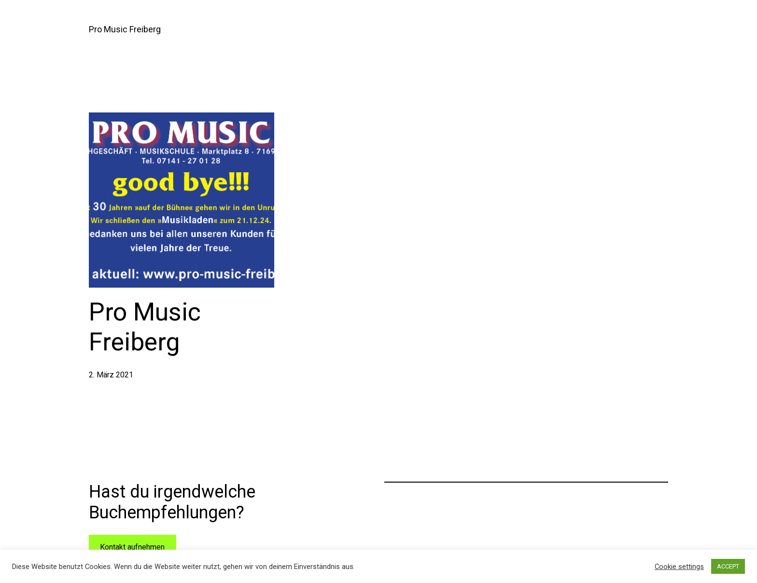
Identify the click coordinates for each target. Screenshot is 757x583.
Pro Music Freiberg (125, 29)
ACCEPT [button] (728, 566)
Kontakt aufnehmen (132, 547)
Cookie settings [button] (679, 566)
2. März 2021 (111, 374)
